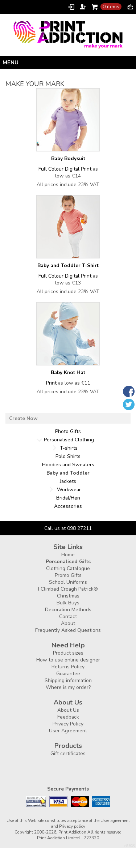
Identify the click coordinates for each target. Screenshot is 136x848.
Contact (68, 616)
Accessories (68, 506)
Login (71, 7)
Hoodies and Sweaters (68, 464)
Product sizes (68, 653)
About (68, 623)
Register (83, 7)
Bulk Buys (68, 602)
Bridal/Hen (68, 497)
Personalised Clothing (69, 439)
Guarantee (68, 673)
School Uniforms (68, 582)
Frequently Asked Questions (68, 630)
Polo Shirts (68, 456)
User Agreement (68, 730)
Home (68, 554)
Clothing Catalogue (68, 568)
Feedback (68, 717)
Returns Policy (68, 666)
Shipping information (68, 680)
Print (51, 383)
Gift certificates (68, 753)
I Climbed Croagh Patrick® (68, 589)
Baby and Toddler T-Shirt (68, 265)
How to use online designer (68, 659)
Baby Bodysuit (68, 158)
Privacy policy (72, 826)
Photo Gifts (68, 431)
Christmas (68, 595)
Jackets (68, 481)
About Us (68, 710)
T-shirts (69, 448)
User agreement (115, 820)
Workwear (69, 489)
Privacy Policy (68, 723)
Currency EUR (130, 6)
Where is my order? (68, 687)
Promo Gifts (68, 575)
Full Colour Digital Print (64, 169)
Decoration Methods (68, 609)
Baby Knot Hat (68, 372)
